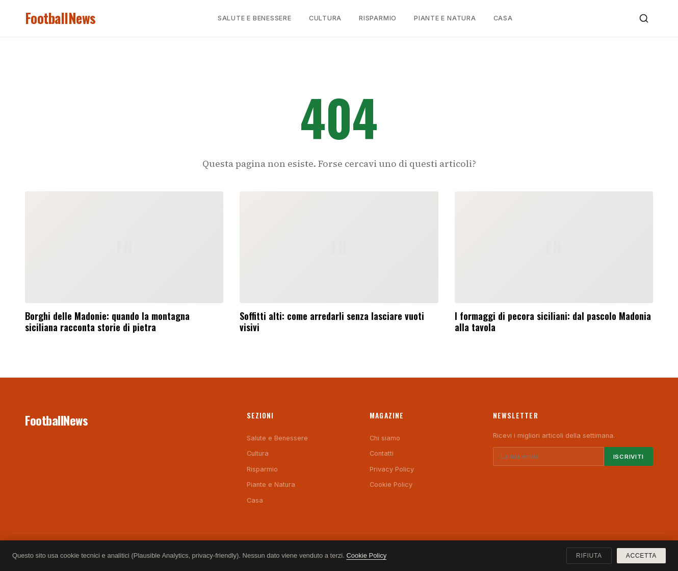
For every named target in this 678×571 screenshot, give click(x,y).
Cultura (325, 18)
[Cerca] (644, 18)
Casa (503, 18)
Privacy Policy (392, 469)
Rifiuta (589, 555)
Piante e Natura (445, 18)
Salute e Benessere (255, 18)
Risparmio (378, 18)
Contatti (382, 453)
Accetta (641, 555)
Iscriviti (628, 456)
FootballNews (60, 18)
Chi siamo (385, 438)
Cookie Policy (391, 484)
